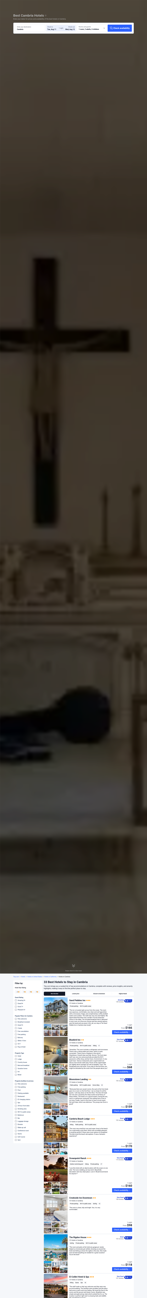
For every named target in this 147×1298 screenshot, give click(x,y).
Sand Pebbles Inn (77, 1000)
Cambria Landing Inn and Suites (84, 1292)
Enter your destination (24, 27)
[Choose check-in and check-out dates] (53, 28)
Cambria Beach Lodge (79, 1100)
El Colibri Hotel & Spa (79, 1228)
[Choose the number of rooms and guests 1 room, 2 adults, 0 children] (92, 28)
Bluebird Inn (75, 1032)
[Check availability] (120, 28)
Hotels (23, 976)
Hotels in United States (34, 976)
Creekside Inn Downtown (80, 1164)
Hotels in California (50, 976)
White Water (75, 1260)
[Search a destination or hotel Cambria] (30, 28)
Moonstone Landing (78, 1068)
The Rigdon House (77, 1196)
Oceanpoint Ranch (77, 1132)
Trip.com (16, 976)
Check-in (50, 27)
